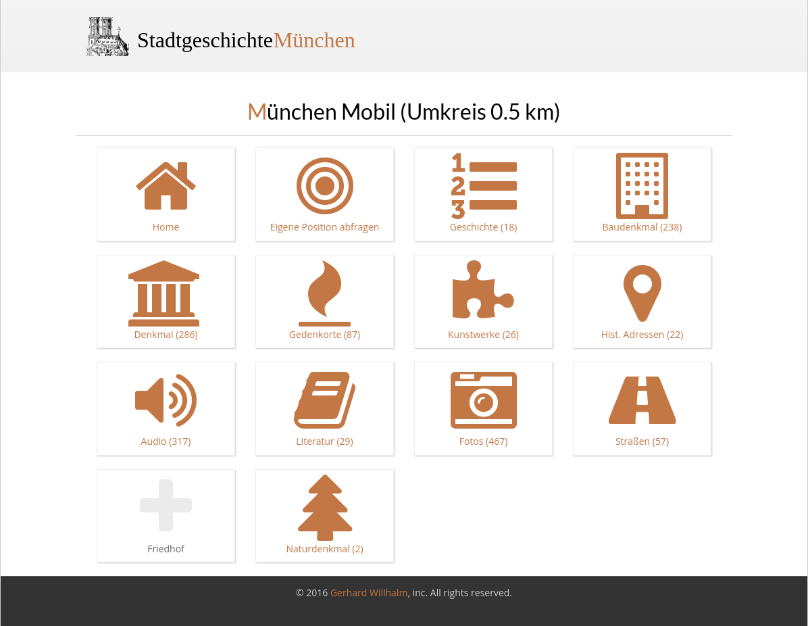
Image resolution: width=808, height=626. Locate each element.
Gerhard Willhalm (368, 592)
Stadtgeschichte (246, 40)
